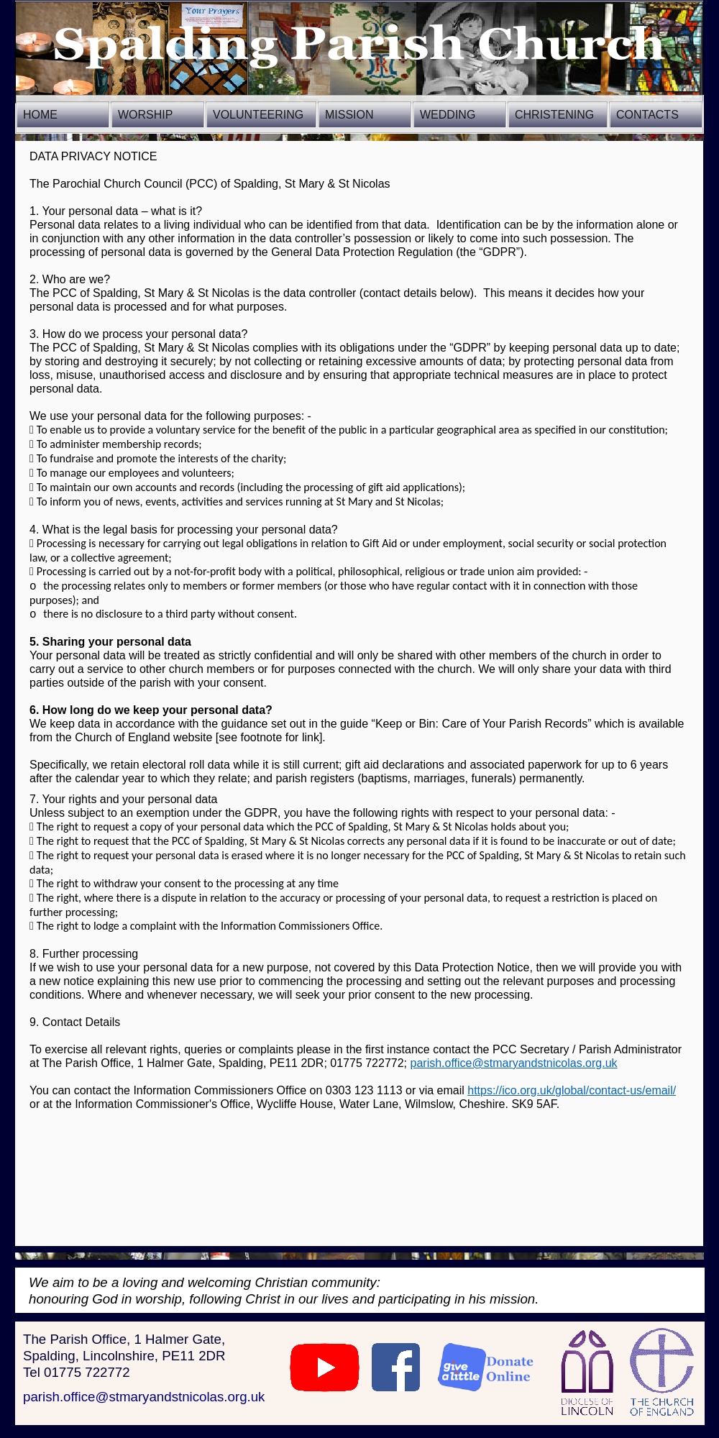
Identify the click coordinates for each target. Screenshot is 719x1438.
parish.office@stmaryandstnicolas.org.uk (144, 1396)
